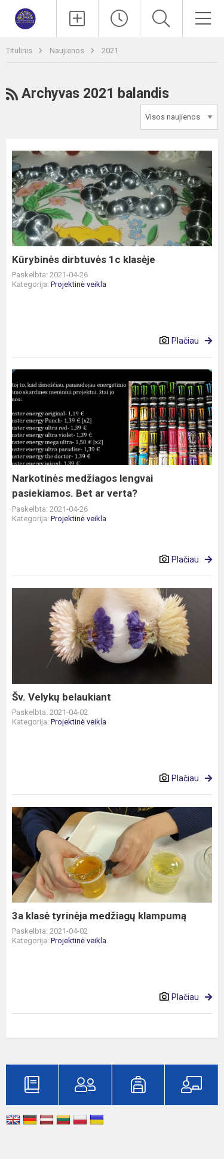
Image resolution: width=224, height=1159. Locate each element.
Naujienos (68, 50)
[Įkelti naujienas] (77, 18)
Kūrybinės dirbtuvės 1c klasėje (83, 259)
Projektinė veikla (78, 284)
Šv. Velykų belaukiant (61, 697)
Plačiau (185, 340)
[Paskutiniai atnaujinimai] (119, 18)
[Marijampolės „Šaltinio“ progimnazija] (28, 17)
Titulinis (20, 50)
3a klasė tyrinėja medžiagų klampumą (99, 916)
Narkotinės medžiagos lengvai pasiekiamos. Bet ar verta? (82, 486)
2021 (110, 50)
